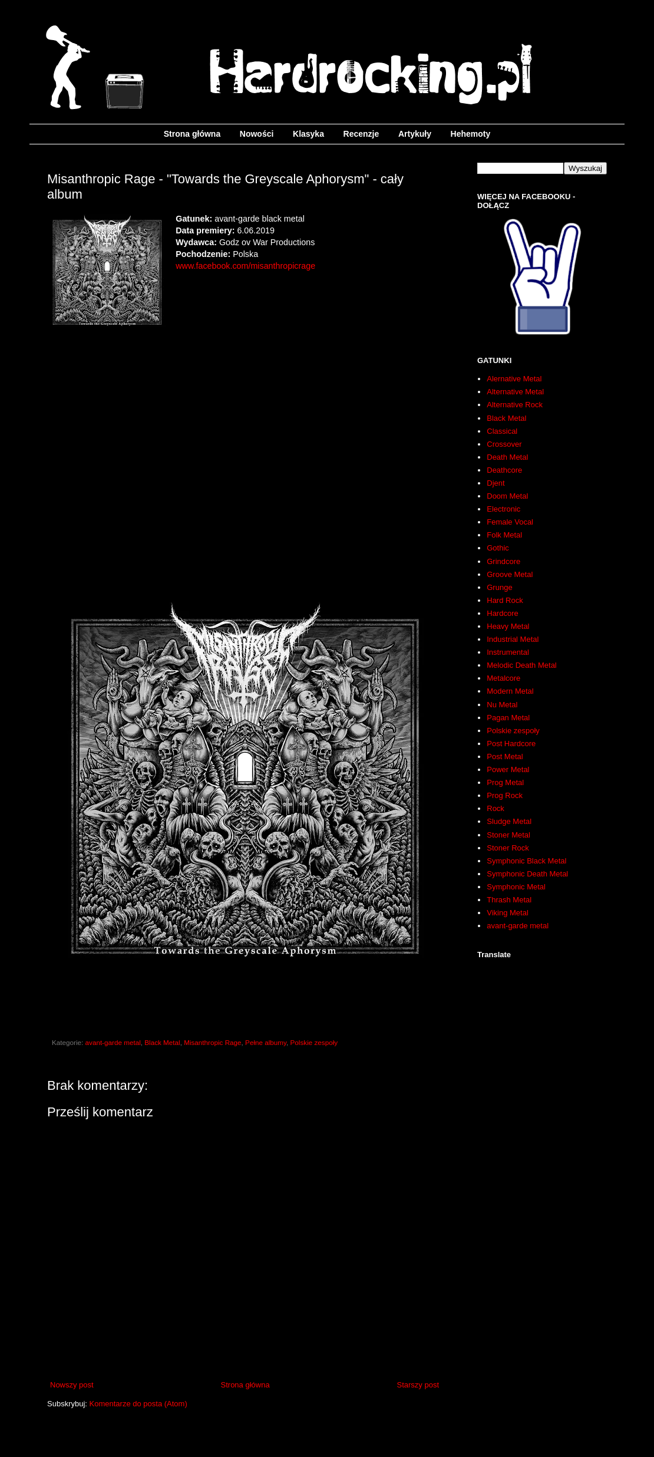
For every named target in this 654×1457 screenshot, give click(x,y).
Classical (502, 431)
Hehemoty (471, 134)
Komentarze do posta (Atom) (138, 1403)
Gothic (498, 547)
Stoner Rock (508, 847)
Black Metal (162, 1042)
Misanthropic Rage (212, 1042)
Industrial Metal (513, 639)
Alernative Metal (514, 378)
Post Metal (505, 756)
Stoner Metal (508, 834)
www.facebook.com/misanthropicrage (245, 266)
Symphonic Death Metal (527, 873)
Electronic (503, 509)
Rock (495, 808)
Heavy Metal (508, 626)
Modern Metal (510, 691)
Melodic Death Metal (522, 665)
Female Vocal (510, 521)
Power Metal (508, 769)
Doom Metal (507, 496)
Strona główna (192, 134)
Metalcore (503, 678)
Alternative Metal (515, 391)
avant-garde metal (113, 1042)
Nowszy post (72, 1384)
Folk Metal (504, 534)
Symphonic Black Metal (526, 860)
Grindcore (503, 561)
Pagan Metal (508, 717)
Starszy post (418, 1384)
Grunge (499, 587)
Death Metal (507, 457)
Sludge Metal (509, 821)
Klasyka (308, 134)
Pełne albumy (265, 1042)
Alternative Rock (515, 404)
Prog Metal (505, 782)
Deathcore (504, 470)
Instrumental (508, 652)
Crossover (504, 444)
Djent (495, 483)
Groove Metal (510, 574)
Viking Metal (508, 912)
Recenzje (361, 134)
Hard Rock (505, 600)
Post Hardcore (511, 743)
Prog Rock (505, 795)
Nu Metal (502, 704)
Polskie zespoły (314, 1042)
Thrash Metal (509, 899)
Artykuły (414, 134)
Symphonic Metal (516, 886)
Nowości (257, 134)
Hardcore (502, 613)
